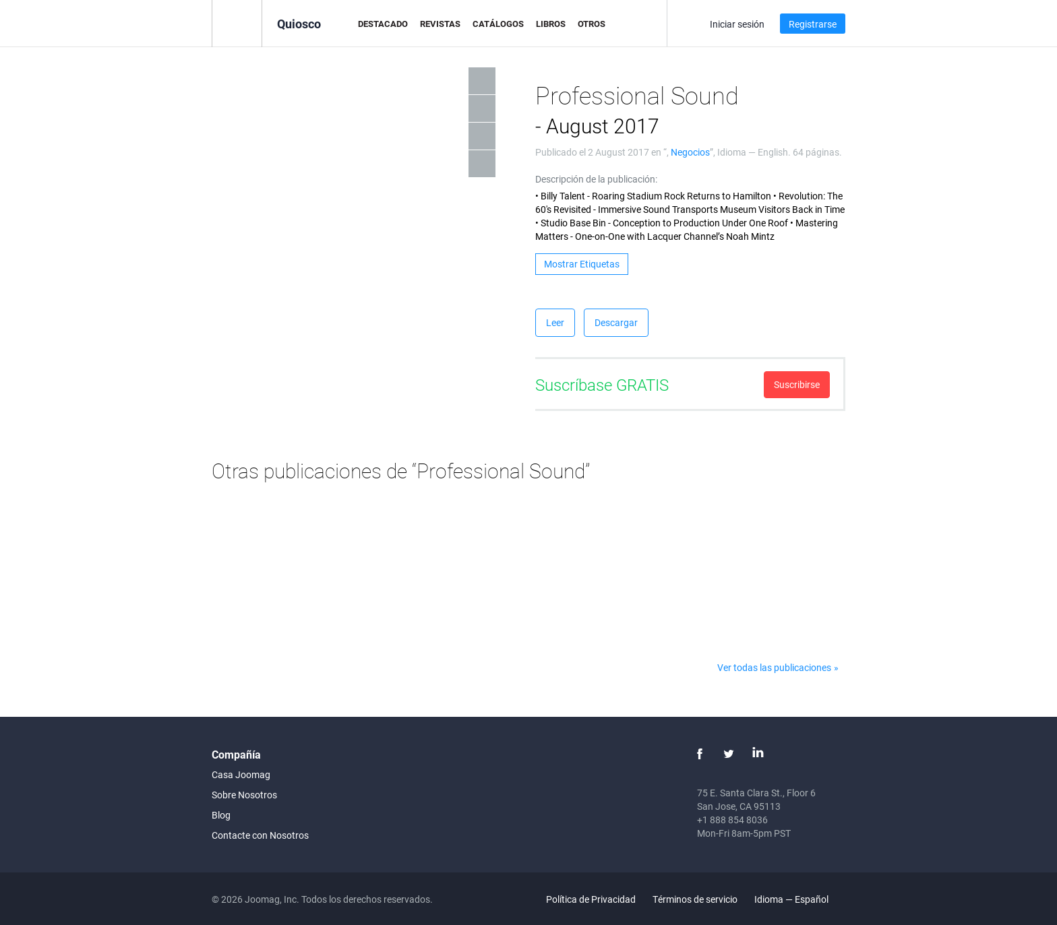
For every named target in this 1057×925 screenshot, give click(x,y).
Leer (555, 322)
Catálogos (498, 24)
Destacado (383, 24)
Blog (221, 814)
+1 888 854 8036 (732, 819)
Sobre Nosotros (244, 794)
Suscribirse (797, 384)
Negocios (690, 152)
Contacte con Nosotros (260, 835)
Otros (591, 24)
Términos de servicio (695, 899)
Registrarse (813, 24)
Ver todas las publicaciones (774, 667)
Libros (551, 24)
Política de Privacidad (591, 899)
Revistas (440, 24)
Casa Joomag (241, 774)
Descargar (616, 322)
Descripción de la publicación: (596, 178)
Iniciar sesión (737, 24)
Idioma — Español (799, 899)
